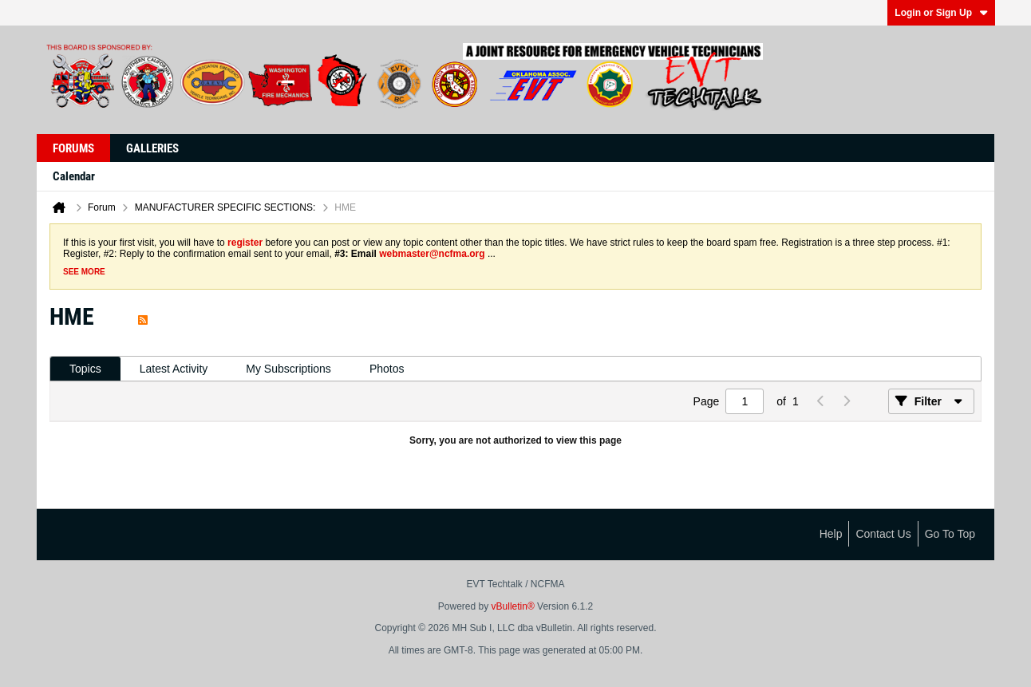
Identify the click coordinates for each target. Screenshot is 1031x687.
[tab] (85, 369)
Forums (73, 148)
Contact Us (883, 533)
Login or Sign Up (941, 12)
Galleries (152, 148)
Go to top (950, 533)
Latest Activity (174, 368)
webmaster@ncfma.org (431, 253)
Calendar (74, 176)
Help (831, 533)
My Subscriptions (288, 368)
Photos (387, 368)
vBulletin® (513, 606)
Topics (85, 368)
